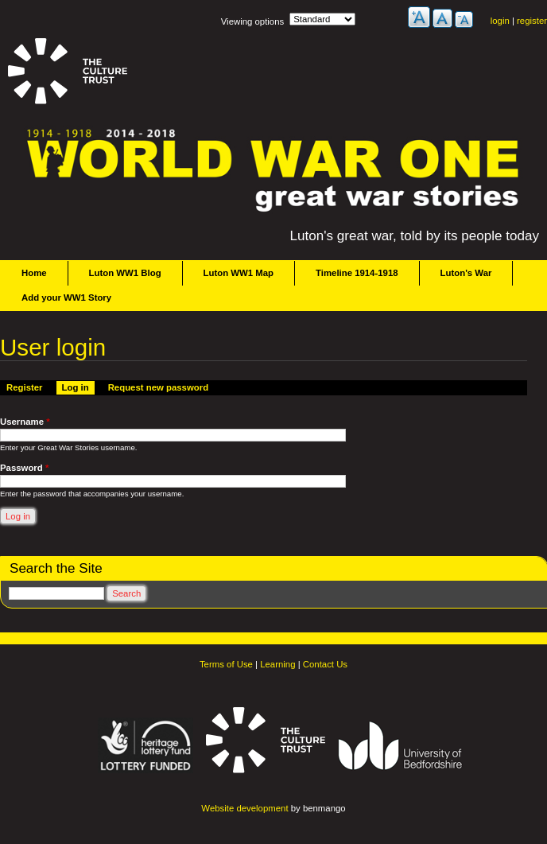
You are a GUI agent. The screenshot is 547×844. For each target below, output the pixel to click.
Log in (78, 386)
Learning (277, 664)
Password (24, 468)
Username (25, 421)
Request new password (158, 387)
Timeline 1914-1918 (357, 273)
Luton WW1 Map (239, 273)
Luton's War (466, 273)
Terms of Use (226, 664)
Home (34, 273)
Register (24, 387)
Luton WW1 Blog (125, 273)
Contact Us (325, 664)
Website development (244, 808)
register (532, 20)
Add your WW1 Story (66, 297)
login (500, 20)
